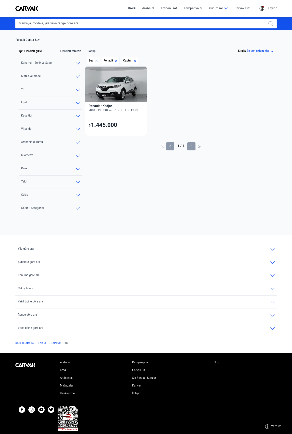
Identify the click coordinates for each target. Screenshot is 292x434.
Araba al (148, 8)
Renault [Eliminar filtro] (110, 61)
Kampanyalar (193, 8)
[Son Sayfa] (199, 146)
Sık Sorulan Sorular (144, 378)
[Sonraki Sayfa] (191, 146)
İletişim (136, 393)
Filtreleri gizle (30, 51)
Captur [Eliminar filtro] (129, 61)
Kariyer (136, 386)
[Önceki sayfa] (170, 146)
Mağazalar (66, 386)
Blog (216, 363)
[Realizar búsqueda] (271, 23)
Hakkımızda (67, 393)
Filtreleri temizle (70, 51)
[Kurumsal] (218, 8)
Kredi (132, 8)
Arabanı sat (169, 8)
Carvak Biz (242, 8)
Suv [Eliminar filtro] (93, 61)
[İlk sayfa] (162, 146)
